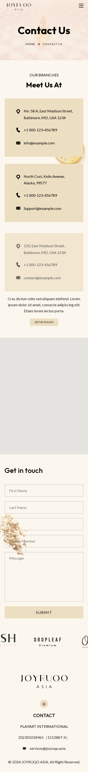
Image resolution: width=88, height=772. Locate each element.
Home (30, 44)
